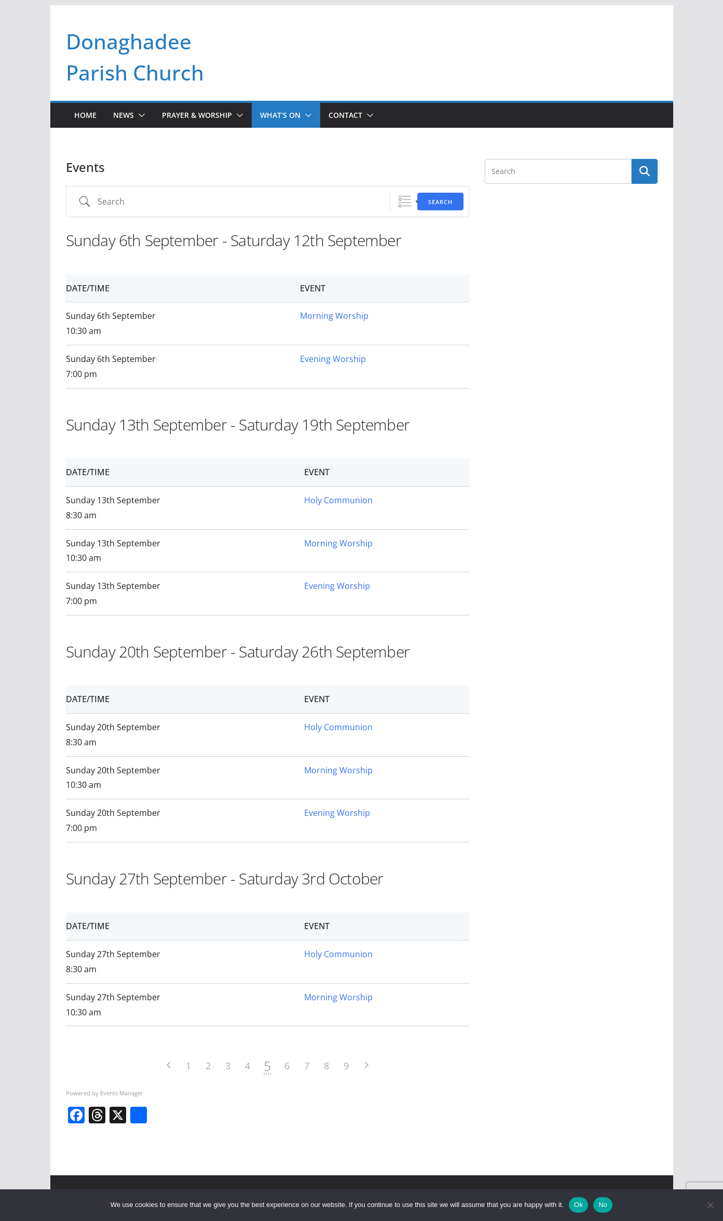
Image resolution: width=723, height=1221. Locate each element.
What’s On (280, 115)
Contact (345, 115)
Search (440, 202)
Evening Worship (333, 359)
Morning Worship (334, 315)
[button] (139, 115)
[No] (710, 1205)
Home (85, 115)
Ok (578, 1205)
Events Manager (121, 1093)
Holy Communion (338, 500)
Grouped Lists (404, 201)
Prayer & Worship (197, 115)
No (602, 1205)
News (123, 115)
